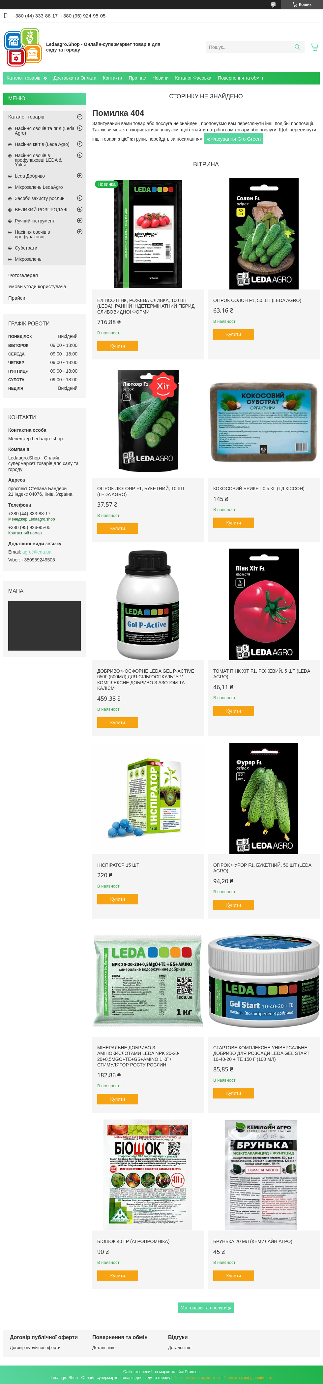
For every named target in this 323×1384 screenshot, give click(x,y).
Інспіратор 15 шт (118, 865)
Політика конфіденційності (248, 1377)
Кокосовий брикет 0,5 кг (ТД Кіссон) (259, 488)
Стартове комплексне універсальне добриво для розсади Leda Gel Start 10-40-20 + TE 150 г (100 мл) (261, 1053)
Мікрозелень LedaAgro (39, 187)
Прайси (16, 298)
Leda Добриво (30, 176)
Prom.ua (192, 1371)
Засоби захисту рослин (40, 198)
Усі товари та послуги (204, 1307)
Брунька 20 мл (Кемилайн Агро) (252, 1241)
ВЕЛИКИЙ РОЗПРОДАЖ (41, 209)
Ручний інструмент (35, 220)
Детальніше (104, 1347)
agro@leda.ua (36, 552)
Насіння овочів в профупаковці (32, 234)
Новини (161, 78)
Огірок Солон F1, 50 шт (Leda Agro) (257, 300)
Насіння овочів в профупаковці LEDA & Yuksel (38, 160)
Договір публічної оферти (35, 1347)
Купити (117, 346)
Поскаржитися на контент (196, 1377)
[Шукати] (297, 47)
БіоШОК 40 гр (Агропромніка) (133, 1241)
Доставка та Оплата (74, 78)
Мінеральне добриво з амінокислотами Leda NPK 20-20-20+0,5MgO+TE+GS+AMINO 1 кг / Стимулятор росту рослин (138, 1056)
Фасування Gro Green (236, 139)
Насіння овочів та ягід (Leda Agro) (44, 131)
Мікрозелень (28, 259)
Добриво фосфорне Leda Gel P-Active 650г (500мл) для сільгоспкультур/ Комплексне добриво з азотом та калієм (145, 679)
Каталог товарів (23, 78)
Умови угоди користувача (37, 286)
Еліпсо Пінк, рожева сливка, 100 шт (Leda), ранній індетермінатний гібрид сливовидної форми (146, 306)
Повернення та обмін (240, 78)
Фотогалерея (23, 275)
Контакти (112, 78)
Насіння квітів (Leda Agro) (42, 144)
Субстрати (26, 248)
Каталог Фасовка (193, 78)
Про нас (137, 78)
